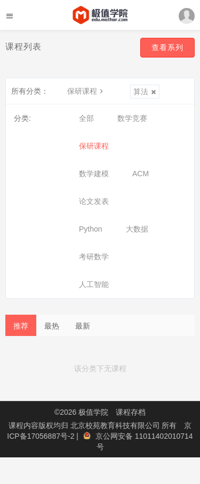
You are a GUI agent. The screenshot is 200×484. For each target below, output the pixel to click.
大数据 (137, 229)
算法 (144, 91)
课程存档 (131, 412)
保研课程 (86, 91)
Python (90, 229)
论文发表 (94, 201)
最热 (51, 326)
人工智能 (94, 284)
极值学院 (93, 412)
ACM (140, 173)
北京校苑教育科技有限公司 (116, 425)
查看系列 (167, 47)
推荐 (20, 326)
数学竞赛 (132, 118)
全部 (86, 118)
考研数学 (94, 256)
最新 (82, 326)
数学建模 (94, 173)
